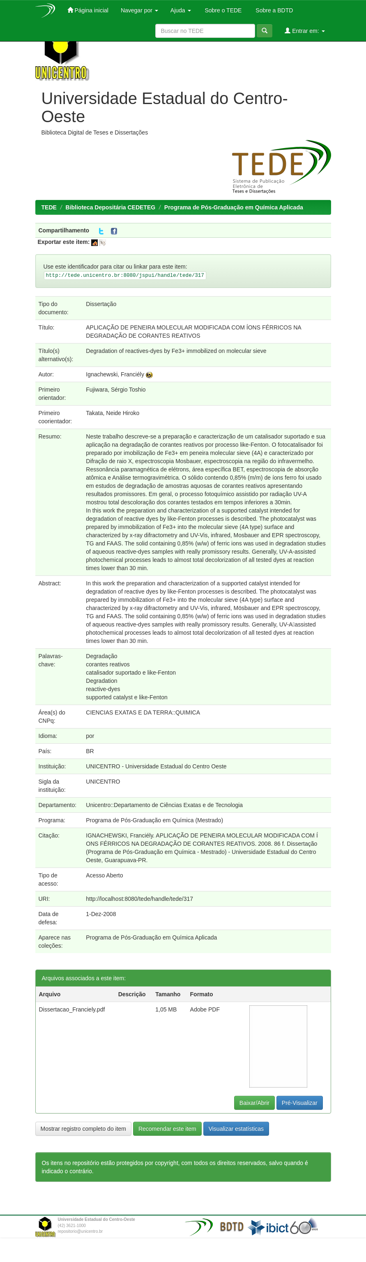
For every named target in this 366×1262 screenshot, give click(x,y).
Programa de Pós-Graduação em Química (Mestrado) (154, 820)
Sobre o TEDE (222, 10)
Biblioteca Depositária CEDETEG (111, 207)
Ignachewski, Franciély (115, 374)
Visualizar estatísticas (236, 1128)
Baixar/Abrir (254, 1103)
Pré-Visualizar (300, 1103)
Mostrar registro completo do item (84, 1128)
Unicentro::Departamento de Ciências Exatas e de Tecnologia (164, 805)
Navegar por (139, 10)
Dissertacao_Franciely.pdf (72, 1009)
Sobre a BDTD (273, 10)
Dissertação (101, 304)
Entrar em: (305, 30)
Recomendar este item (167, 1128)
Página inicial (87, 10)
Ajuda (180, 10)
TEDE (49, 207)
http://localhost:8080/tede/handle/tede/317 (139, 898)
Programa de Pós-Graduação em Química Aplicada (233, 207)
